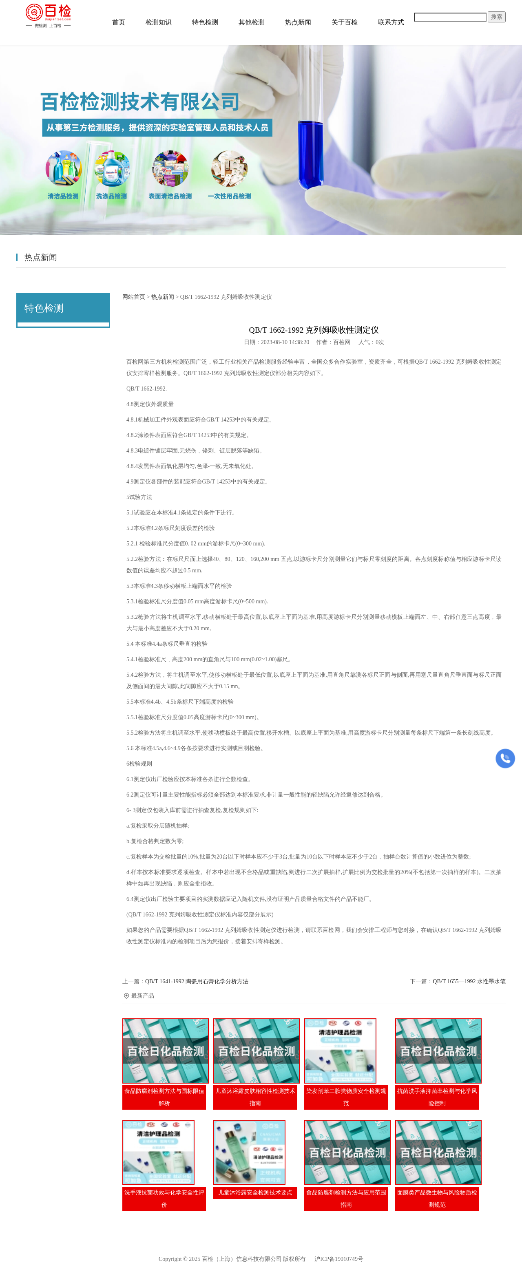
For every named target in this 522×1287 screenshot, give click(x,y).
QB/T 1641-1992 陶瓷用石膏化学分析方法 (196, 981)
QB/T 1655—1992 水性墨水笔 (469, 981)
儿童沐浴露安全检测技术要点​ (255, 1193)
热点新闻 (298, 22)
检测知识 (159, 22)
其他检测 (252, 22)
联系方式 (391, 22)
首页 (118, 22)
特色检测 (205, 22)
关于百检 (345, 22)
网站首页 (133, 297)
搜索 (496, 17)
